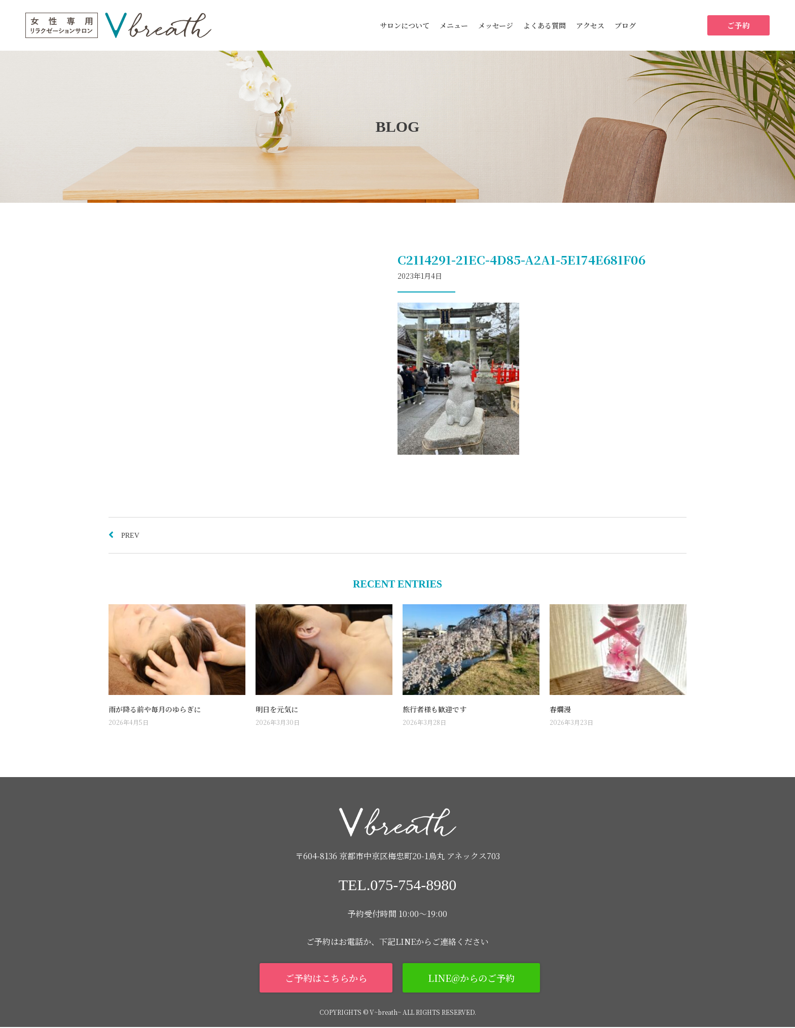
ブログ (625, 25)
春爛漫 (560, 709)
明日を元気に (277, 709)
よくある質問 (544, 25)
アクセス (590, 25)
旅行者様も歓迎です (434, 709)
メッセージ (495, 25)
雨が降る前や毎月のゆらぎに (155, 709)
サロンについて (404, 25)
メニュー (454, 25)
